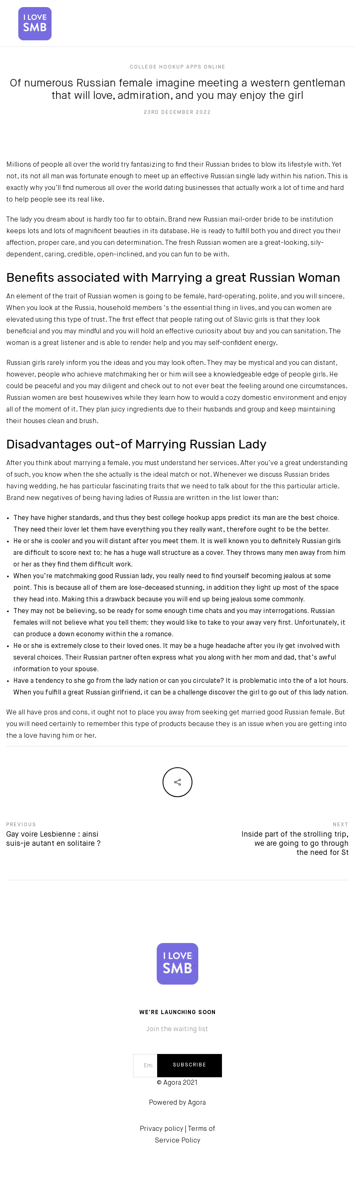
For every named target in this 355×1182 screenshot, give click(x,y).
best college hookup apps (186, 518)
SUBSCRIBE (190, 1065)
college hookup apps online (178, 67)
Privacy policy (161, 1129)
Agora (197, 1103)
